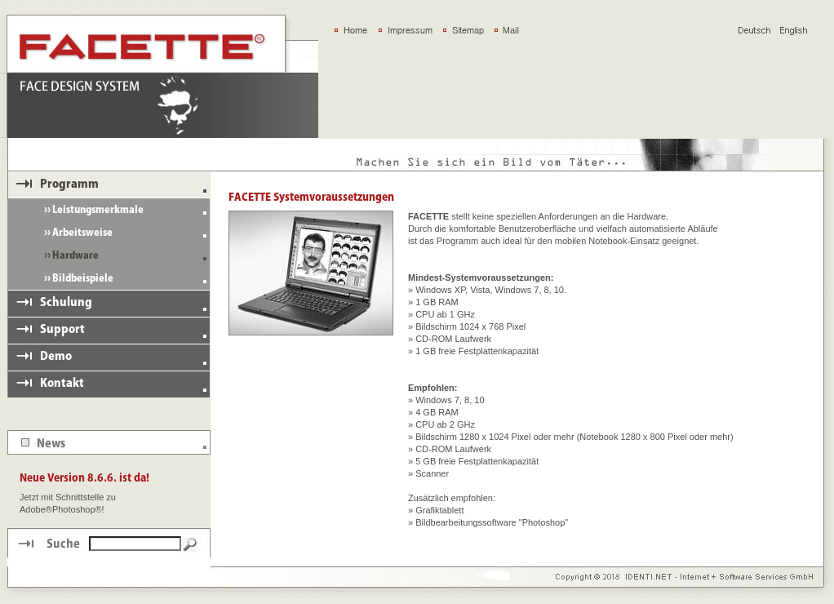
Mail (511, 30)
